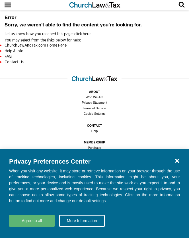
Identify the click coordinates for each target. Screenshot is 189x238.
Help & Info (14, 51)
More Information (82, 220)
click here (82, 34)
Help (94, 131)
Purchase (94, 147)
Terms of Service (94, 108)
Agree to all (32, 220)
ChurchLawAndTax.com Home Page (36, 45)
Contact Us (14, 62)
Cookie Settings (94, 113)
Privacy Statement (94, 102)
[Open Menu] (7, 4)
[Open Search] (181, 5)
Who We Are (94, 97)
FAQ (8, 56)
